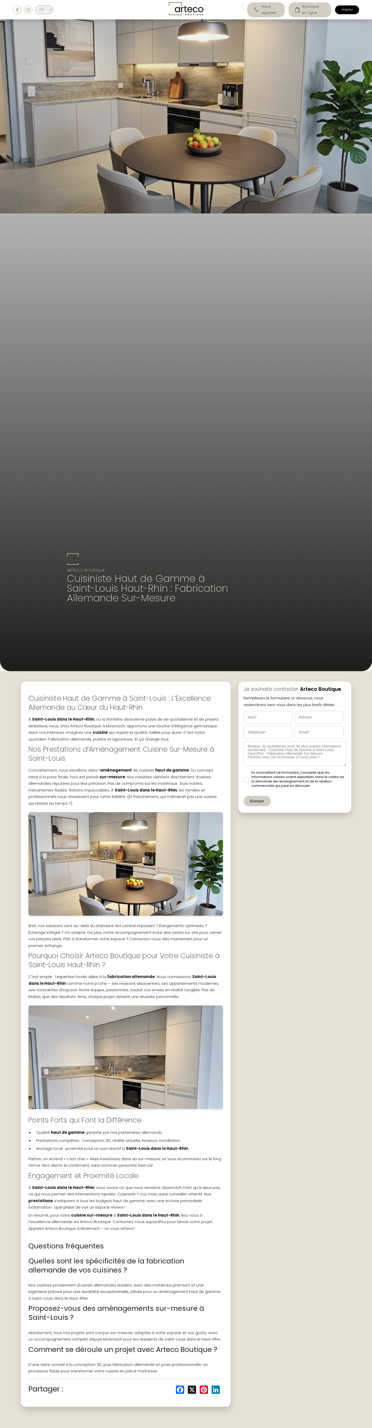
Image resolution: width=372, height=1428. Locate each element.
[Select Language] (44, 9)
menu (347, 10)
